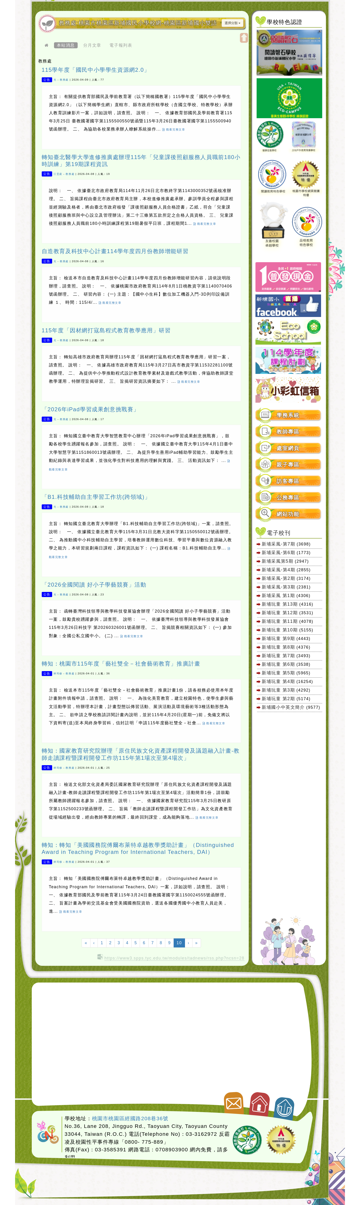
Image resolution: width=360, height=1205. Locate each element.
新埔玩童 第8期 (278, 647)
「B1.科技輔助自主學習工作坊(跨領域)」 (96, 497)
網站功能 (288, 514)
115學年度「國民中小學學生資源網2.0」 (96, 70)
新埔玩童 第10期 (280, 629)
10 (181, 942)
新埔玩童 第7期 (278, 655)
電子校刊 (278, 533)
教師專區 (288, 432)
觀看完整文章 (173, 129)
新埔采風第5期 (277, 561)
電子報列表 (120, 45)
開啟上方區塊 (244, 38)
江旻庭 (58, 174)
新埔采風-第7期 (278, 543)
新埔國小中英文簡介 (283, 707)
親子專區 (288, 465)
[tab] (288, 415)
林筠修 (58, 673)
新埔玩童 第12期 (280, 612)
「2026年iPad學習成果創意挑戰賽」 (90, 409)
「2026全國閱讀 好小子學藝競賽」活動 (94, 584)
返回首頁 (260, 1102)
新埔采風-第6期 (278, 552)
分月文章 (92, 45)
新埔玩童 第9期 (278, 638)
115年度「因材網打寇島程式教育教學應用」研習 (106, 330)
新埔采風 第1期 (278, 595)
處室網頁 (288, 448)
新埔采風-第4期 (278, 569)
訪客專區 (288, 481)
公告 (46, 79)
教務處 (64, 79)
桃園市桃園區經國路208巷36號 (130, 1118)
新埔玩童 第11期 (280, 621)
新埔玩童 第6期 (278, 664)
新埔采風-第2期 (278, 578)
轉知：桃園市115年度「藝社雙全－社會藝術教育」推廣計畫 (121, 663)
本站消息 (66, 45)
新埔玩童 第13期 (280, 604)
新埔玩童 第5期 (278, 672)
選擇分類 (232, 23)
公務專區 (288, 498)
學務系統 (288, 415)
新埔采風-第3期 (278, 586)
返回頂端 (284, 1106)
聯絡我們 (233, 1101)
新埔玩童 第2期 (279, 698)
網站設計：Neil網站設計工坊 (48, 1133)
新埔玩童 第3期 (278, 689)
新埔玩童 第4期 (278, 681)
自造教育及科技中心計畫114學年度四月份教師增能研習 (115, 251)
